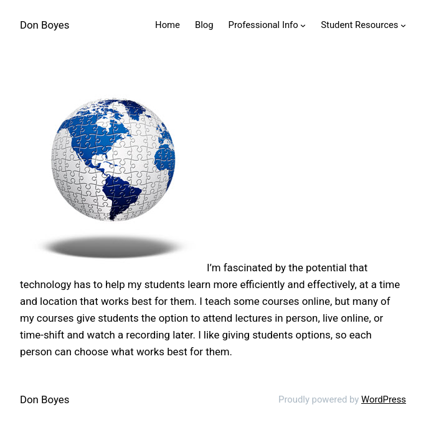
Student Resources (359, 24)
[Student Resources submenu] (403, 25)
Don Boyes (44, 25)
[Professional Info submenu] (303, 25)
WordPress (383, 399)
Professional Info (263, 24)
